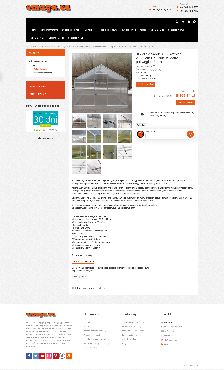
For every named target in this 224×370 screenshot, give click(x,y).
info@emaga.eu (160, 9)
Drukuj (141, 125)
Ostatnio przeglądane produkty (90, 289)
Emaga (149, 75)
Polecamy (128, 315)
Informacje (91, 315)
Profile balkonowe (108, 30)
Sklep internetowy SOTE (189, 367)
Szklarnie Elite (157, 30)
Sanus (34, 65)
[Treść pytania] (165, 136)
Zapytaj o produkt (146, 84)
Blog (124, 345)
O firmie (87, 324)
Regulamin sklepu (91, 349)
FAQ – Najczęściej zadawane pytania (99, 345)
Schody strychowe (49, 30)
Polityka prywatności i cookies (96, 341)
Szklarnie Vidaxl (75, 38)
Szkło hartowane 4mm (43, 73)
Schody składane (129, 341)
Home (33, 30)
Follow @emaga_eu (46, 138)
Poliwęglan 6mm (40, 69)
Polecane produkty (83, 255)
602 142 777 (187, 7)
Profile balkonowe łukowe (133, 332)
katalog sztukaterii (38, 87)
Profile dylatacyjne (129, 336)
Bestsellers (90, 30)
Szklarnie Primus (176, 30)
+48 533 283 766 (169, 337)
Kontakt (87, 328)
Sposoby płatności (92, 336)
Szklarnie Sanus (56, 38)
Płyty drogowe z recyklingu (133, 30)
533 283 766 (187, 10)
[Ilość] (188, 91)
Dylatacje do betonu (71, 30)
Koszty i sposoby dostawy (95, 332)
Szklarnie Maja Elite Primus (133, 324)
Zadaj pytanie (80, 277)
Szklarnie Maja (37, 38)
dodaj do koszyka (185, 103)
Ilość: (182, 91)
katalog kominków (38, 94)
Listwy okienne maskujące (133, 328)
